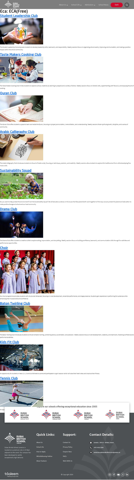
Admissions (90, 5)
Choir (4, 248)
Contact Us (66, 443)
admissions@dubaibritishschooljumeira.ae (105, 452)
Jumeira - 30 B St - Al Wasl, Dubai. (102, 443)
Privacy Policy (67, 447)
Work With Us (67, 461)
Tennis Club (9, 379)
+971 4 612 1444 (96, 448)
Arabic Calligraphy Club (17, 132)
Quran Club (8, 93)
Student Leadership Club (19, 16)
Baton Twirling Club (15, 304)
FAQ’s (65, 457)
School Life (77, 5)
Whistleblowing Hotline (44, 457)
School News (104, 5)
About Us (64, 5)
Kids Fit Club (9, 342)
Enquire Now (67, 452)
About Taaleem (41, 461)
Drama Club (8, 209)
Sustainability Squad (15, 171)
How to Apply (40, 452)
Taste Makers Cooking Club (20, 55)
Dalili (117, 5)
